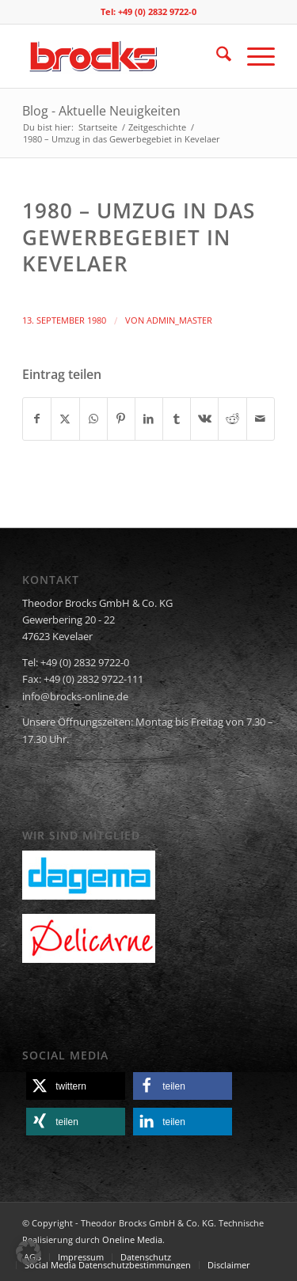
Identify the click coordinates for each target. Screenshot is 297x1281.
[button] (75, 1086)
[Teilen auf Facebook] (37, 418)
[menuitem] (215, 56)
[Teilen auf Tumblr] (176, 418)
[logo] (123, 56)
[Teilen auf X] (64, 418)
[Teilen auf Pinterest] (121, 418)
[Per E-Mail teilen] (260, 418)
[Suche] (215, 56)
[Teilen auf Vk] (204, 418)
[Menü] (253, 56)
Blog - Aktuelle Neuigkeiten (101, 110)
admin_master (179, 320)
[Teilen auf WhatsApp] (93, 418)
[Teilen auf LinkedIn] (148, 418)
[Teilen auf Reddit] (232, 418)
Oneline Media (132, 1239)
